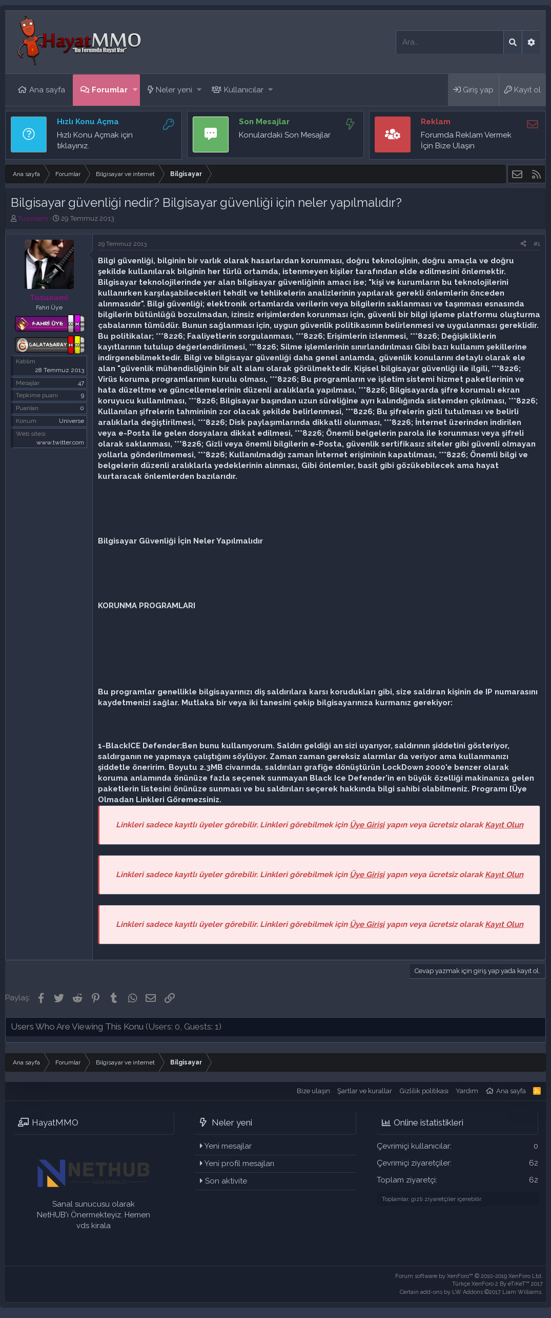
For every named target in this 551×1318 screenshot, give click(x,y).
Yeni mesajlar (228, 1146)
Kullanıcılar (243, 89)
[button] (135, 90)
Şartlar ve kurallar (364, 1091)
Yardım (467, 1091)
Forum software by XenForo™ (469, 1276)
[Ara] (449, 42)
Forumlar (110, 89)
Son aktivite (226, 1181)
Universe (71, 420)
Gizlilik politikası (424, 1091)
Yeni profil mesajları (239, 1163)
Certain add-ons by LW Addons (471, 1292)
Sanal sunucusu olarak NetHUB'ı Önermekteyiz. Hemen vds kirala (93, 1214)
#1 (537, 243)
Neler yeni (174, 89)
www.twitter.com (60, 442)
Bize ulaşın (313, 1091)
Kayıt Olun (504, 824)
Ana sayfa (47, 89)
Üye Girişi (367, 824)
